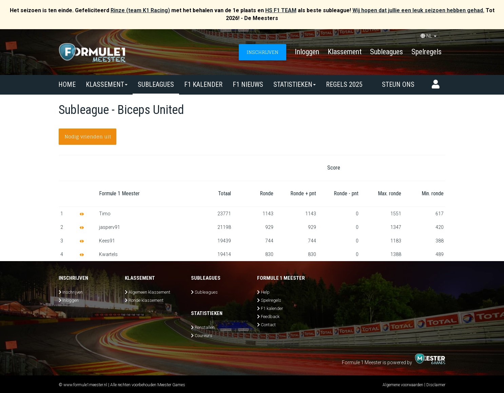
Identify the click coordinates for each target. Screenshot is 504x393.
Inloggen (307, 51)
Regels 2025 (344, 84)
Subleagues (386, 51)
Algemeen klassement (149, 292)
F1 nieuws (248, 84)
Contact (268, 324)
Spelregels (426, 51)
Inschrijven (72, 292)
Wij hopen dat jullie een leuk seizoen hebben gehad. (418, 10)
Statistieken (294, 84)
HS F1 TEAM (280, 10)
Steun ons (398, 84)
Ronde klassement (146, 300)
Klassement (345, 51)
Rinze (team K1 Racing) (140, 10)
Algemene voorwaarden (403, 384)
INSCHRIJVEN (262, 52)
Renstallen (205, 327)
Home (67, 84)
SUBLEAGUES (156, 84)
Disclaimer (435, 384)
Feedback (270, 316)
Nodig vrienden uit (87, 136)
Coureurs (203, 335)
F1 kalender (203, 84)
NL (429, 36)
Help (265, 292)
